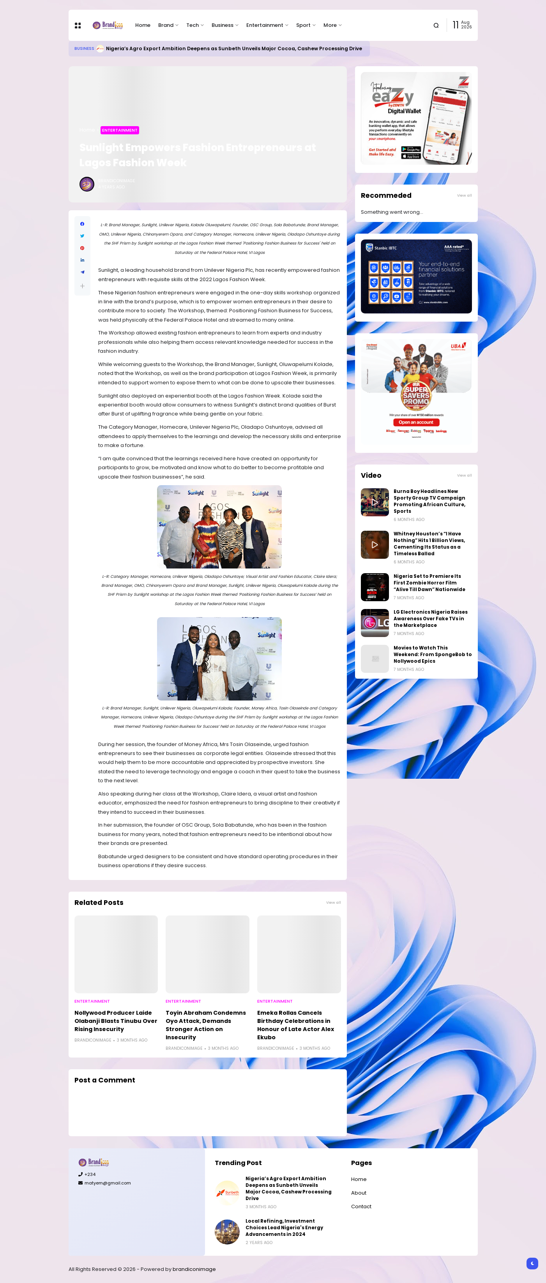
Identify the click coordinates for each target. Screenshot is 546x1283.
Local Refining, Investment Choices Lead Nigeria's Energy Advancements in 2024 (284, 1227)
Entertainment (264, 25)
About (358, 1193)
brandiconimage (194, 1269)
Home (142, 25)
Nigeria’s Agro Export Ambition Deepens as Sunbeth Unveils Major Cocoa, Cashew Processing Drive (234, 48)
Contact (361, 1206)
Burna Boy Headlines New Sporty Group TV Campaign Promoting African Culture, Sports (429, 501)
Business (222, 25)
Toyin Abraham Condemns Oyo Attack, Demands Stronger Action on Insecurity (206, 1025)
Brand (165, 25)
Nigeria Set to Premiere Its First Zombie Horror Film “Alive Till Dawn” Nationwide (429, 583)
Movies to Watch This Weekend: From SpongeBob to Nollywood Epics (433, 654)
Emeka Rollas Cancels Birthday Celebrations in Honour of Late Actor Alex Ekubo (295, 1025)
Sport (303, 25)
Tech (192, 25)
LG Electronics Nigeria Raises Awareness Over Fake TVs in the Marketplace (431, 618)
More (330, 25)
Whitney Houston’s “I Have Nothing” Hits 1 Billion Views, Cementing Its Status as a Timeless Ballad (429, 544)
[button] (82, 286)
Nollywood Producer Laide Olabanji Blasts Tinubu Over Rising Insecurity (115, 1021)
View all (333, 902)
